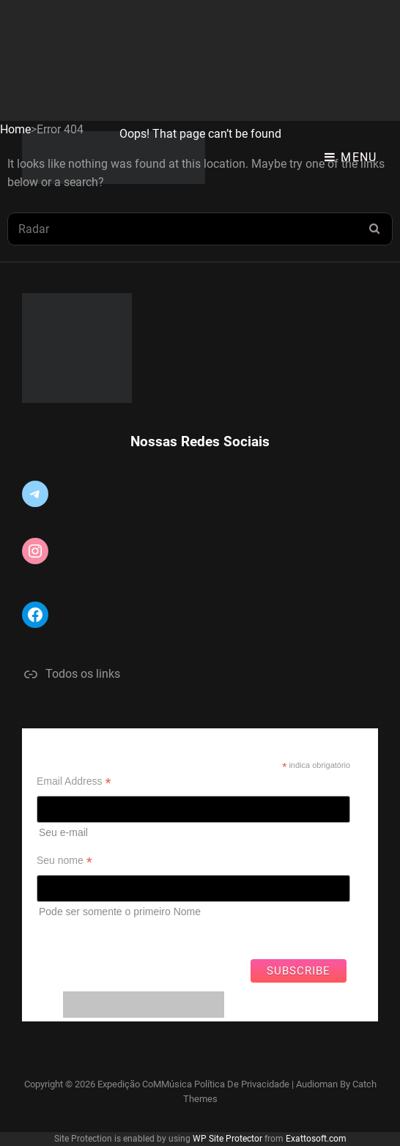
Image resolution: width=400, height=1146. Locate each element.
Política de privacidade (241, 1084)
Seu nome (64, 861)
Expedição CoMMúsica (144, 1084)
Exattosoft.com (316, 1139)
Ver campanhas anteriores (96, 935)
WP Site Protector (227, 1139)
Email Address (74, 781)
